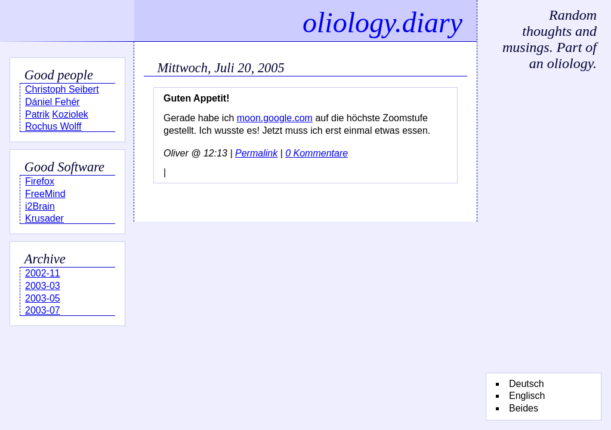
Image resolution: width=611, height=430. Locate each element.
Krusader (44, 218)
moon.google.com (275, 118)
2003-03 (42, 286)
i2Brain (40, 206)
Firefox (39, 181)
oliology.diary (382, 22)
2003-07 (42, 310)
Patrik (37, 114)
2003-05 (42, 298)
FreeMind (45, 194)
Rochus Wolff (53, 126)
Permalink (256, 153)
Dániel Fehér (52, 102)
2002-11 (42, 273)
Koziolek (70, 114)
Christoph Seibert (62, 89)
